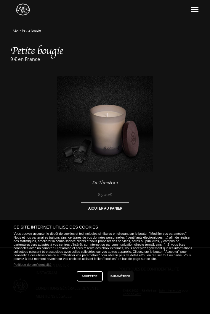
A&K (15, 31)
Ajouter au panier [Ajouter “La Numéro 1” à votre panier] (105, 208)
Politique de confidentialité (33, 264)
